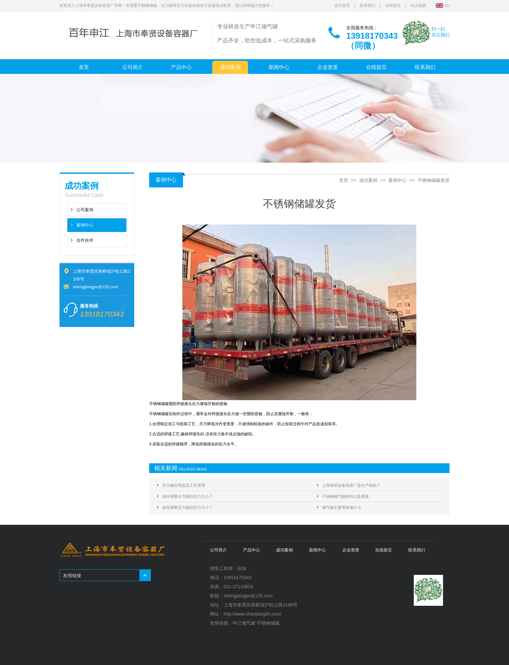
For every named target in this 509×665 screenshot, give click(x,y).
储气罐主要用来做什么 (341, 507)
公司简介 (132, 67)
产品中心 (181, 67)
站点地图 (418, 5)
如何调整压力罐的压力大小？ (187, 496)
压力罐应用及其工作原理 (183, 485)
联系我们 (367, 5)
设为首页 (342, 5)
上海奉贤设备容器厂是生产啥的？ (351, 485)
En (447, 5)
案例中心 (84, 225)
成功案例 (230, 67)
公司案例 (84, 209)
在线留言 (393, 5)
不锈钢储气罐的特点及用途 (345, 496)
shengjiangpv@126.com (95, 286)
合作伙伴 (84, 240)
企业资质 (327, 67)
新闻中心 (278, 67)
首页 (84, 67)
